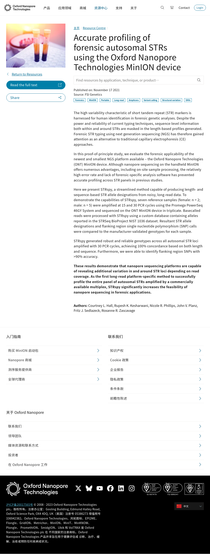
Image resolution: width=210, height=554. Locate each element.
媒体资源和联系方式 (23, 445)
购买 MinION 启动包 (23, 350)
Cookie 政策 (119, 360)
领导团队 (15, 435)
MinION (92, 100)
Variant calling (150, 100)
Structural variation (171, 100)
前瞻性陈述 (118, 398)
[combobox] (190, 506)
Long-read (119, 100)
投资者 (13, 454)
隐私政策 (117, 379)
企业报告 (117, 369)
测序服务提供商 (20, 369)
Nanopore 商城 (20, 360)
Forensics (79, 100)
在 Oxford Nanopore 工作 (27, 464)
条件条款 (117, 388)
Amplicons (134, 100)
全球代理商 (16, 379)
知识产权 (117, 350)
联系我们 (15, 426)
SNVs (188, 100)
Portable (105, 100)
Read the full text (23, 84)
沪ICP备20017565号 (19, 504)
